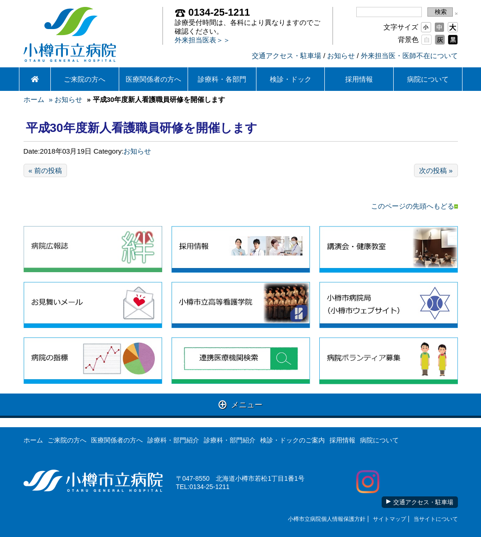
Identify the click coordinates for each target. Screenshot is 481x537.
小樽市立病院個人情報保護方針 (326, 519)
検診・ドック (290, 79)
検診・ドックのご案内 (292, 440)
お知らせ (341, 56)
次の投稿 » (436, 170)
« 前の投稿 (45, 170)
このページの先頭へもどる (414, 206)
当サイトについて (436, 519)
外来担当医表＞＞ (202, 40)
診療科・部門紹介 (173, 440)
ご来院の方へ (84, 79)
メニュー (240, 404)
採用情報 (359, 79)
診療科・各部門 (222, 79)
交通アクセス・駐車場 (286, 56)
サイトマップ (389, 519)
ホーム (34, 99)
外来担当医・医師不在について (409, 56)
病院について (428, 79)
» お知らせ (66, 99)
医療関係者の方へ (153, 79)
